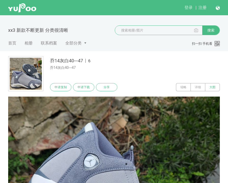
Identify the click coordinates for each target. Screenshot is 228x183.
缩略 (183, 87)
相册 (28, 43)
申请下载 (84, 87)
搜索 (210, 30)
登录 (188, 7)
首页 (12, 43)
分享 (107, 87)
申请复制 (61, 87)
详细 (198, 87)
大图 (212, 87)
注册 (202, 7)
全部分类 (73, 43)
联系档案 (49, 43)
